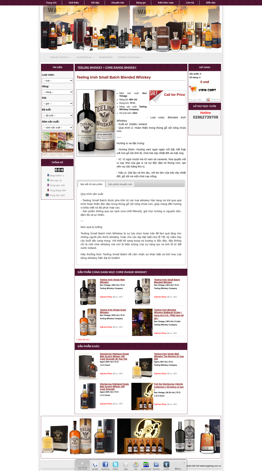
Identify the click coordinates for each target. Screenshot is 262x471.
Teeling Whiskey (60, 57)
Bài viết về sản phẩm (91, 184)
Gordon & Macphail (130, 57)
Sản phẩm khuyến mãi (120, 184)
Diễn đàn (210, 2)
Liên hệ (190, 2)
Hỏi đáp (95, 2)
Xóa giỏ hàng (213, 99)
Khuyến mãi (118, 2)
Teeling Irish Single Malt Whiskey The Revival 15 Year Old (169, 356)
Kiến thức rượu (166, 2)
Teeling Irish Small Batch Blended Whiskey (167, 281)
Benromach (106, 57)
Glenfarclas (85, 57)
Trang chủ (51, 2)
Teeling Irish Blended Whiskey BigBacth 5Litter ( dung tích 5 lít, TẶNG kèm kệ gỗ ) (169, 314)
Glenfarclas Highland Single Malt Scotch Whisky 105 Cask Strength (114, 386)
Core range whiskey (120, 67)
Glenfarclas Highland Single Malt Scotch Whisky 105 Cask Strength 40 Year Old (114, 356)
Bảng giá (141, 2)
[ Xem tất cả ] (83, 339)
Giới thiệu (74, 2)
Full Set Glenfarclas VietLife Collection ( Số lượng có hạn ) (169, 387)
